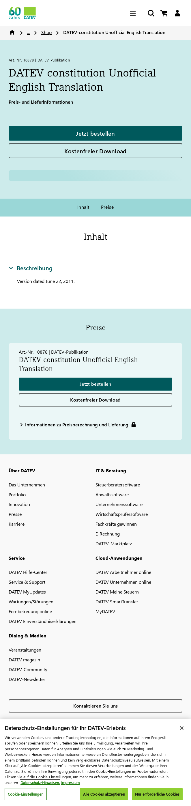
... (28, 32)
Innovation (19, 504)
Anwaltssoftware (112, 494)
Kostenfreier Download (95, 151)
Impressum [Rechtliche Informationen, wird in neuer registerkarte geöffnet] (70, 782)
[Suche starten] (150, 13)
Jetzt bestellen (95, 133)
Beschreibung (31, 268)
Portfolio (17, 494)
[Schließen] (181, 728)
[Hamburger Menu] (134, 13)
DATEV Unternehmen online (123, 582)
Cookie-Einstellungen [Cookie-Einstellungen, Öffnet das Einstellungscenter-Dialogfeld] (26, 794)
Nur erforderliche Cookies (157, 794)
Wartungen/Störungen (31, 601)
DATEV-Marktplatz (114, 543)
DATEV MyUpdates (27, 592)
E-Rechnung (108, 534)
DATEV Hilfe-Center (28, 572)
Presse (15, 514)
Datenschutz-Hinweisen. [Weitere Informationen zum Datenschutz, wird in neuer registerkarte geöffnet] (40, 782)
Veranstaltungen (25, 650)
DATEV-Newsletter (27, 679)
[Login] (177, 13)
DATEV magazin (24, 659)
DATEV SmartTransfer (117, 601)
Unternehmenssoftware (119, 504)
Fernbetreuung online (30, 611)
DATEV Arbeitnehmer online (123, 572)
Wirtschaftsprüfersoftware (122, 514)
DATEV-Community (28, 669)
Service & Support (27, 582)
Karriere (17, 524)
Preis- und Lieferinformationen (41, 102)
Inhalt (83, 207)
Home (12, 32)
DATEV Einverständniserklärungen (42, 621)
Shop (46, 32)
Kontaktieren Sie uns (95, 706)
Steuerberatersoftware (118, 485)
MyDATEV (105, 611)
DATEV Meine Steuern (117, 592)
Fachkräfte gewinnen (116, 524)
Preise (107, 207)
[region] (95, 762)
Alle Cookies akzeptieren (104, 794)
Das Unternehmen (27, 485)
